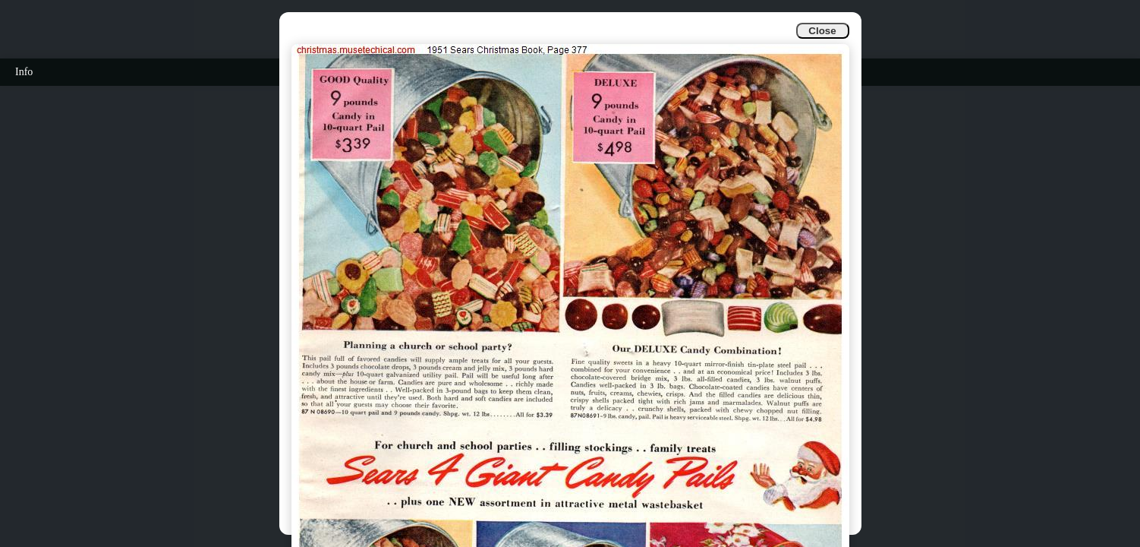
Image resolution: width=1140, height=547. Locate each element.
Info (24, 71)
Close (822, 30)
